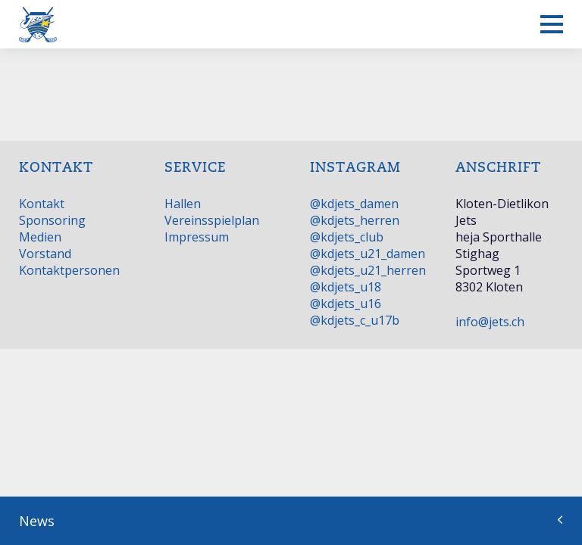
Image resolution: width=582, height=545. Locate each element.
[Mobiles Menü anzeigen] (551, 24)
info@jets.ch (489, 321)
